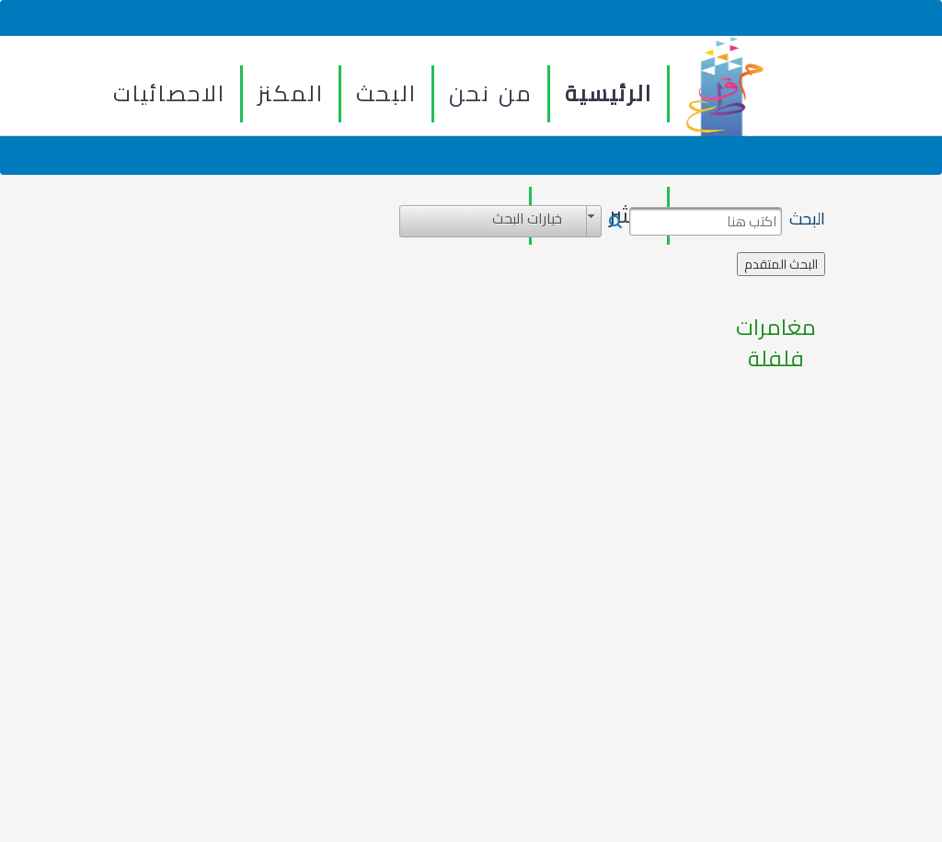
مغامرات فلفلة (776, 343)
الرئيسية (608, 93)
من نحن (491, 93)
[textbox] (705, 221)
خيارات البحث (527, 219)
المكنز (291, 93)
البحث (386, 93)
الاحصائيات (169, 93)
